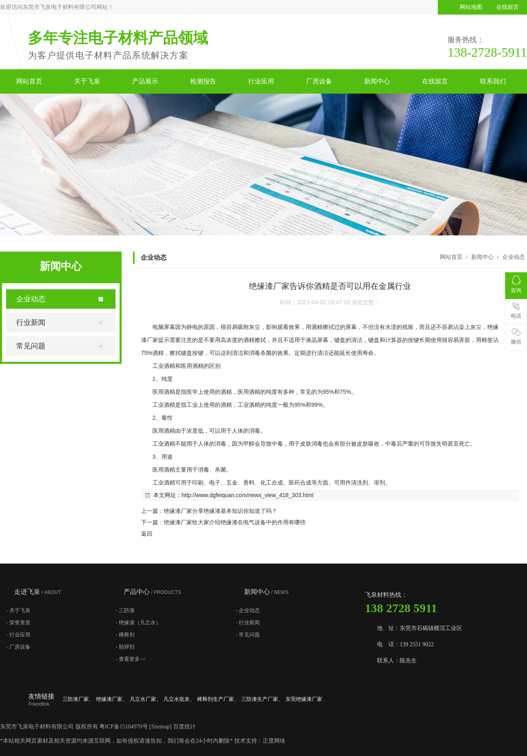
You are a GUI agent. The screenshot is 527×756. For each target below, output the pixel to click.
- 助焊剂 (125, 647)
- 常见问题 (248, 635)
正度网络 (274, 741)
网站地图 (471, 7)
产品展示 (145, 81)
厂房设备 (319, 81)
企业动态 (513, 257)
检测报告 (203, 81)
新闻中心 (377, 81)
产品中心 (152, 591)
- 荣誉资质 (18, 622)
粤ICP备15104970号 (123, 727)
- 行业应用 (18, 635)
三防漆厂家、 (78, 699)
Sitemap (160, 727)
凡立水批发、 (179, 699)
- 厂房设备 (18, 647)
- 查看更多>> (131, 659)
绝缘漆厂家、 (112, 699)
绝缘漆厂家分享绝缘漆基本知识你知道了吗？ (220, 511)
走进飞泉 (37, 591)
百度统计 (184, 727)
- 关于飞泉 (18, 610)
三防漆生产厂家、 (262, 699)
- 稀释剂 (125, 635)
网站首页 (29, 81)
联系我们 (493, 81)
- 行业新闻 (248, 622)
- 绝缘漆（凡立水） (138, 622)
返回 (146, 533)
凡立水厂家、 (145, 699)
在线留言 (507, 7)
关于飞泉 (87, 81)
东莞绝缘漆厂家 (303, 699)
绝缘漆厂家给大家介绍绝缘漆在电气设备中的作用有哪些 (235, 522)
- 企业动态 (248, 610)
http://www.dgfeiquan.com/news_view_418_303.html (247, 495)
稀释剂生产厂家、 (218, 699)
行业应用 (261, 81)
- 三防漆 (125, 610)
